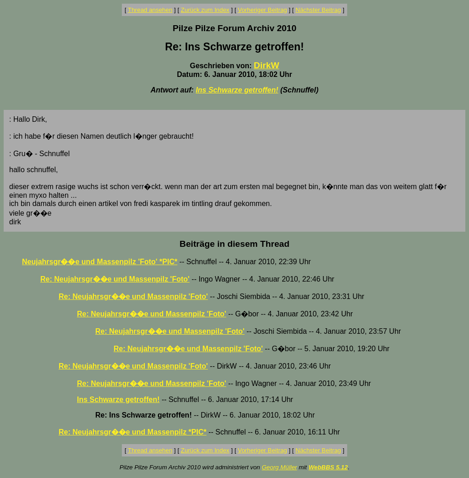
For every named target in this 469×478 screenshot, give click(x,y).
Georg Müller (279, 467)
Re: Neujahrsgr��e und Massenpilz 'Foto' (115, 279)
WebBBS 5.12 (328, 467)
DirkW (266, 65)
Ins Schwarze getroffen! (237, 90)
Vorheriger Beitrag (262, 9)
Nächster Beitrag (318, 9)
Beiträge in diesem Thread (234, 244)
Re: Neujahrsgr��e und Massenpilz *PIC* (133, 432)
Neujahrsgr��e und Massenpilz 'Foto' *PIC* (99, 262)
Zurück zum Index (205, 9)
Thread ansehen (150, 9)
